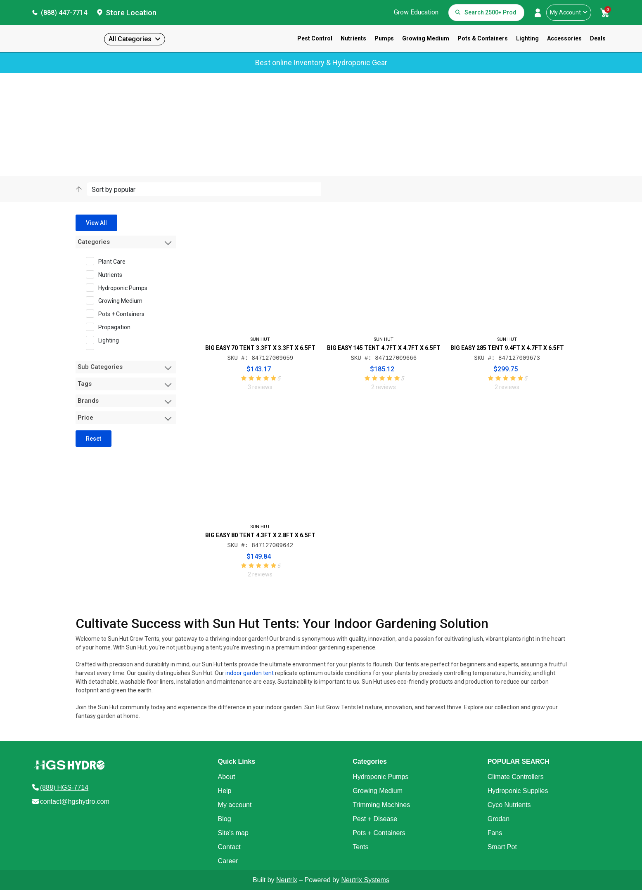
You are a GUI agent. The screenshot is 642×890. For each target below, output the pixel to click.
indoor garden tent (249, 673)
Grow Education (416, 12)
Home (82, 113)
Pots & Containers (482, 38)
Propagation (111, 327)
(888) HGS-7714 (64, 787)
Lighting (527, 38)
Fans (495, 832)
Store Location (131, 12)
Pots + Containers (118, 313)
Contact (229, 846)
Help (225, 790)
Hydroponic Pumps (119, 287)
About (226, 776)
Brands (88, 400)
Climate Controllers (516, 776)
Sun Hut (104, 113)
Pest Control (314, 38)
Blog (224, 818)
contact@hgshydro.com (74, 801)
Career (228, 860)
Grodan (498, 818)
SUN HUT (260, 339)
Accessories (564, 38)
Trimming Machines (381, 804)
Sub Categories (100, 367)
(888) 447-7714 (64, 13)
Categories (94, 242)
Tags (85, 383)
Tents (360, 846)
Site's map (233, 832)
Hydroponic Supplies (518, 790)
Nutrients (353, 38)
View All (96, 223)
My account (235, 804)
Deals (598, 38)
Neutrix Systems (365, 879)
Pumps (384, 38)
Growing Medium (425, 38)
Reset (93, 438)
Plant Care (108, 261)
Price (85, 417)
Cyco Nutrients (509, 804)
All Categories (130, 39)
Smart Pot (502, 846)
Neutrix (286, 879)
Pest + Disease (375, 818)
